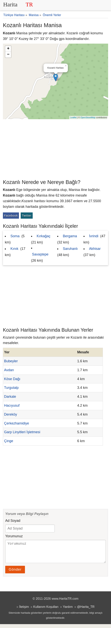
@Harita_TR (86, 610)
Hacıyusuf (12, 405)
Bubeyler (11, 361)
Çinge (8, 441)
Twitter (26, 215)
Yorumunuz (14, 536)
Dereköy (10, 414)
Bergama (70, 236)
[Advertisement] (55, 148)
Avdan (9, 370)
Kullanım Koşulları (45, 610)
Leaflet (73, 117)
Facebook (11, 215)
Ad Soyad (12, 521)
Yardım (68, 610)
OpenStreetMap (88, 117)
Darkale (10, 397)
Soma (15, 236)
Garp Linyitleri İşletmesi (22, 432)
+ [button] (8, 49)
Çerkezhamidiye (16, 423)
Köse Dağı (12, 379)
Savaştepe (40, 254)
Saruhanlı (70, 249)
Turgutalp (11, 388)
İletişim (24, 610)
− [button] (8, 55)
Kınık (14, 249)
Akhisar (95, 249)
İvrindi (93, 236)
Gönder (15, 573)
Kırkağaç (43, 236)
